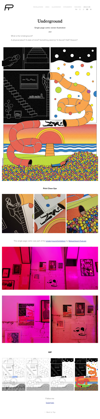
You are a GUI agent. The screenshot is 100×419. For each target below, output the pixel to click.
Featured (77, 7)
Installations (38, 7)
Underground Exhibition (56, 240)
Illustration (56, 7)
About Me (86, 7)
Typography (67, 7)
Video (47, 7)
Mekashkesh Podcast (77, 240)
